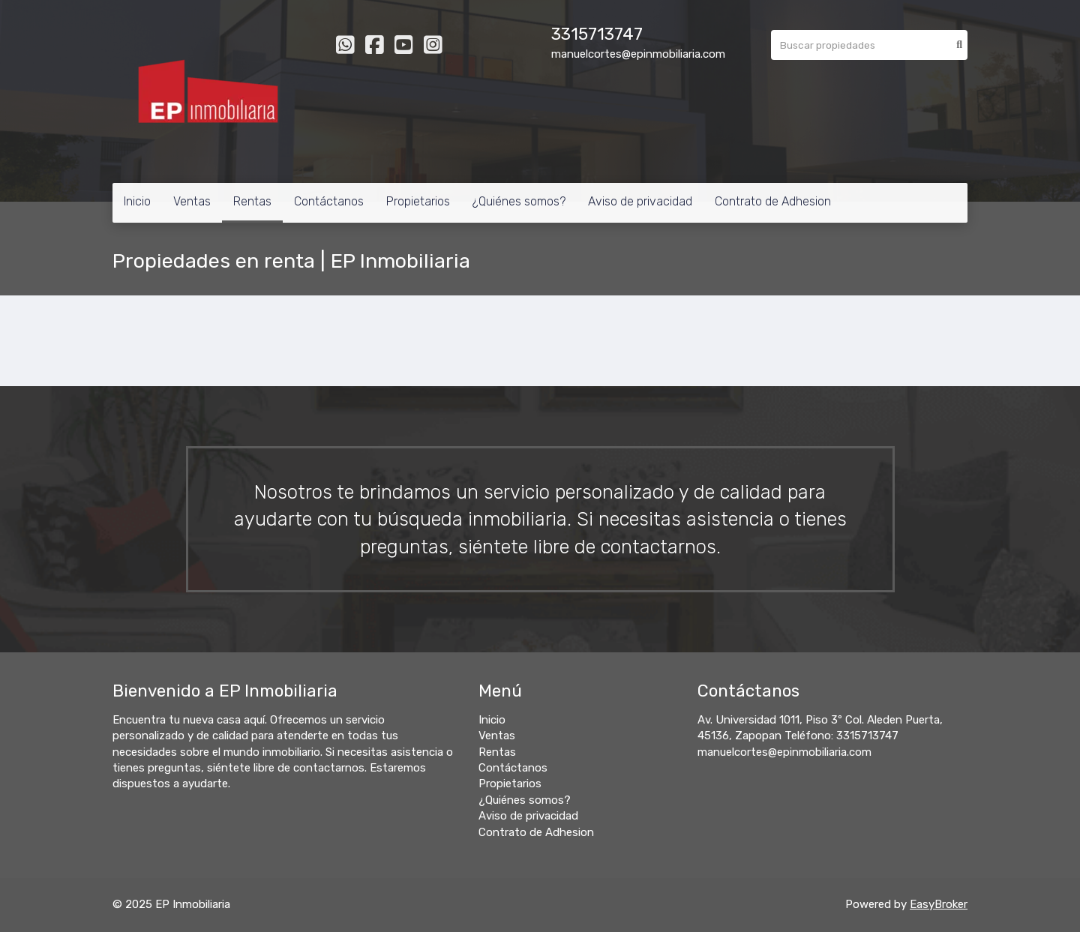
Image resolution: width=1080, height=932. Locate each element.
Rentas (252, 201)
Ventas (192, 201)
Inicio (137, 201)
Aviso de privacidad (640, 201)
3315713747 (597, 34)
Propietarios (418, 201)
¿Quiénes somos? (519, 201)
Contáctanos (329, 201)
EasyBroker (939, 904)
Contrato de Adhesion (773, 201)
